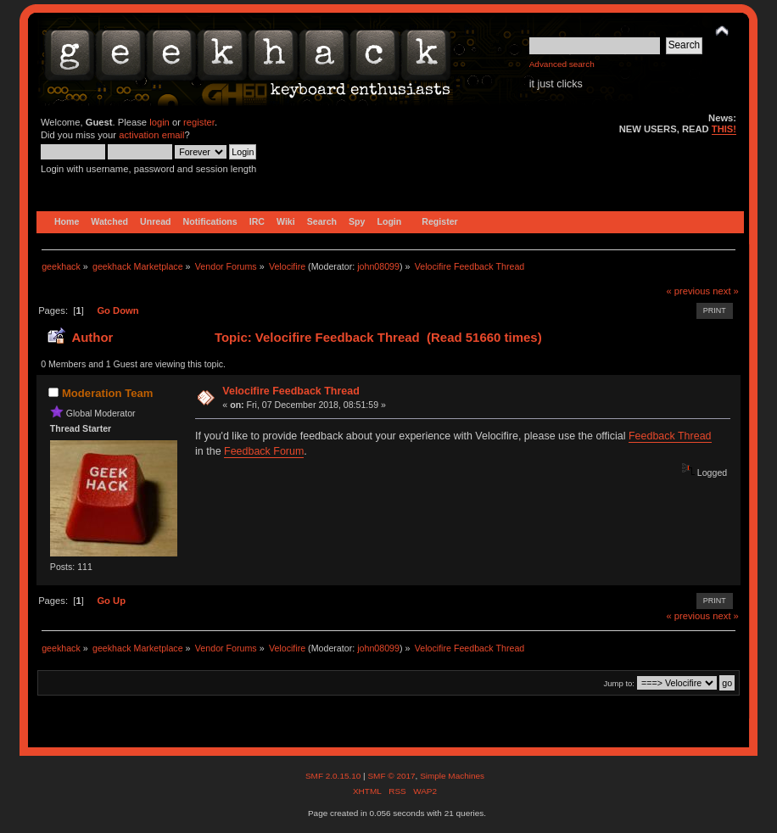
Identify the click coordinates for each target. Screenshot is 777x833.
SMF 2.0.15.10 (334, 775)
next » (726, 291)
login (159, 122)
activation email (151, 135)
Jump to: (618, 683)
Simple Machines (452, 775)
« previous (688, 291)
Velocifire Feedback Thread (290, 391)
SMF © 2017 (391, 775)
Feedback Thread (670, 436)
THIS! (724, 129)
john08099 (378, 266)
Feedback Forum (264, 451)
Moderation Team (107, 393)
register (199, 122)
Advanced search (562, 64)
